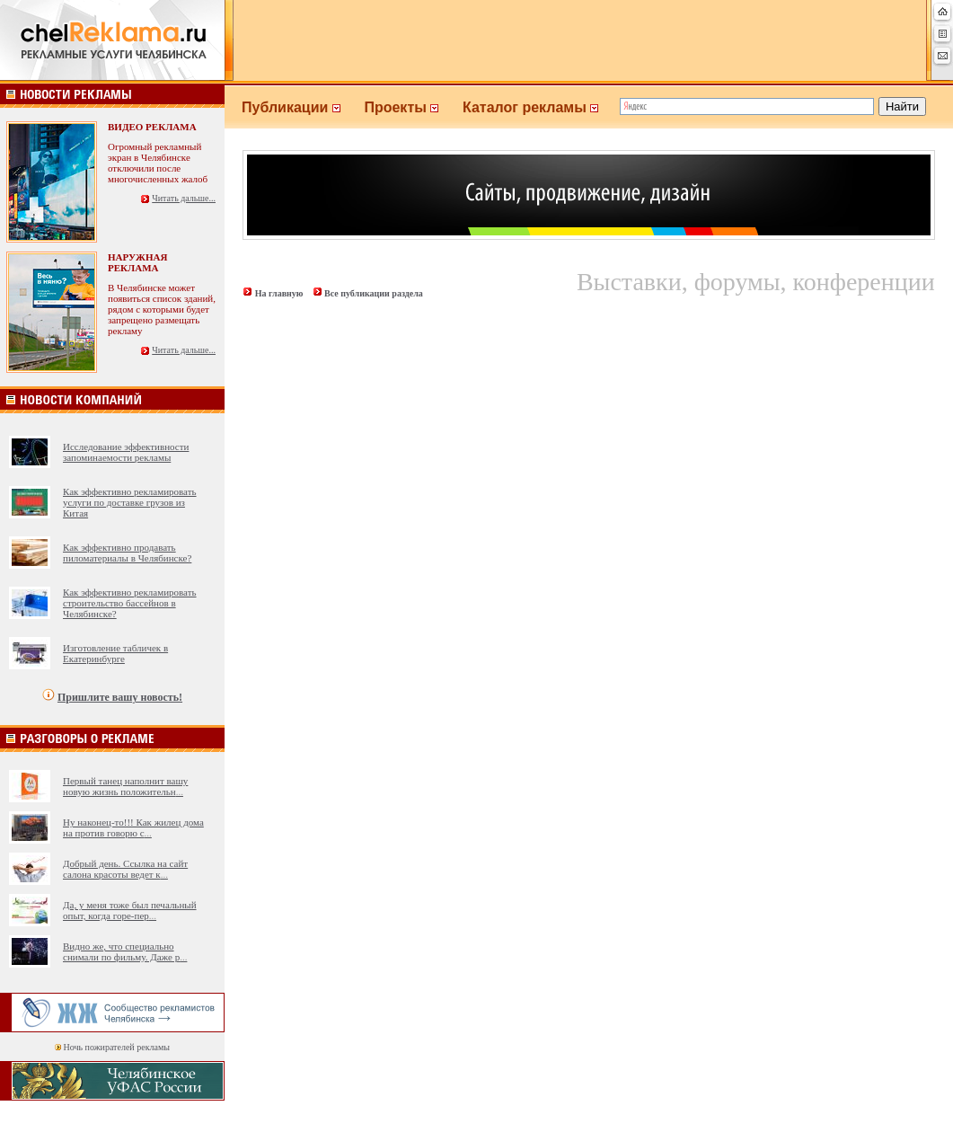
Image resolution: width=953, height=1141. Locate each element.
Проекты (413, 107)
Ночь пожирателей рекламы (117, 1047)
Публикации (303, 107)
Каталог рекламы (538, 107)
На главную (279, 293)
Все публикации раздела (373, 293)
